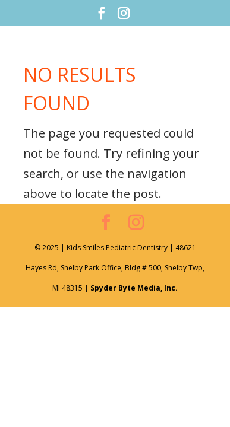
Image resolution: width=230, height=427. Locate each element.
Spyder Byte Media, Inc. (134, 288)
